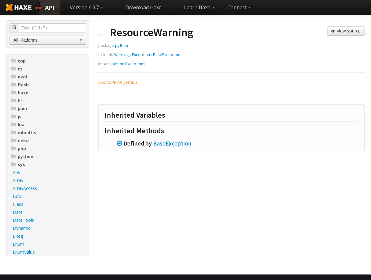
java (19, 109)
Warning (121, 54)
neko (20, 140)
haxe (19, 93)
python (22, 156)
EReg (18, 236)
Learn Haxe (199, 7)
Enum (18, 244)
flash (20, 85)
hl (16, 101)
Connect (239, 7)
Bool (17, 196)
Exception (141, 54)
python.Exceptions (128, 63)
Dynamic (21, 228)
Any (16, 172)
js (16, 116)
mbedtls (23, 132)
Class (18, 204)
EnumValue (24, 252)
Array (18, 180)
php (18, 148)
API (49, 7)
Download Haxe (144, 7)
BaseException (166, 54)
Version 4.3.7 (86, 7)
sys (18, 164)
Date (18, 212)
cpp (18, 61)
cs (17, 69)
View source (346, 31)
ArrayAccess (25, 188)
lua (17, 124)
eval (19, 77)
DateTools (23, 220)
